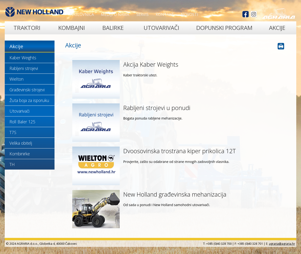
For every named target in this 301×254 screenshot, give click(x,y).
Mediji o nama (115, 14)
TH (12, 164)
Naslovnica (82, 14)
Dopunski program (224, 28)
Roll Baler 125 (22, 122)
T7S (12, 132)
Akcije (277, 28)
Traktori (27, 28)
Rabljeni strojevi (23, 68)
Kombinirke (19, 154)
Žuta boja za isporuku (29, 100)
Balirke (113, 28)
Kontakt (165, 14)
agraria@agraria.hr (282, 243)
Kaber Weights (22, 57)
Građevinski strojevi (27, 89)
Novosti (189, 14)
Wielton (16, 79)
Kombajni (71, 28)
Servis (142, 14)
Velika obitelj (20, 143)
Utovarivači (161, 28)
